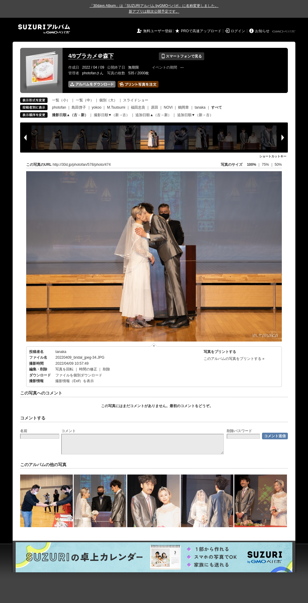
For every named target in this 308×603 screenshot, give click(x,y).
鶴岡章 (183, 107)
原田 (154, 107)
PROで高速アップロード (201, 31)
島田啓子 (79, 107)
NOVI (168, 107)
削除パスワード (239, 431)
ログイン (238, 31)
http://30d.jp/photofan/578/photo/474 (82, 164)
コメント (68, 431)
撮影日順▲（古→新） (70, 115)
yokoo (96, 107)
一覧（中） (85, 100)
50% (278, 164)
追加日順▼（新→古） (195, 115)
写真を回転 (64, 369)
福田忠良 (138, 107)
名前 (23, 431)
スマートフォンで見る (181, 56)
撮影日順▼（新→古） (112, 115)
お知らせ (262, 31)
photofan (59, 107)
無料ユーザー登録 (157, 31)
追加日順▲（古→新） (153, 115)
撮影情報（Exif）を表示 (74, 381)
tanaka (200, 107)
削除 (106, 369)
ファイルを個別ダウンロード (78, 375)
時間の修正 (88, 369)
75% (266, 164)
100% (251, 164)
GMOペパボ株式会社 (284, 32)
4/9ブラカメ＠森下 (91, 56)
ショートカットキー (272, 156)
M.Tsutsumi (116, 107)
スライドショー (135, 100)
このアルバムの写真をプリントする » (234, 359)
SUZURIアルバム (44, 29)
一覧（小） (61, 100)
